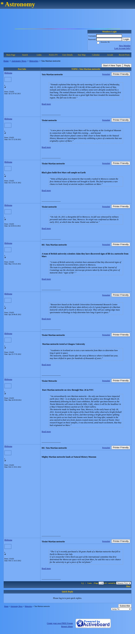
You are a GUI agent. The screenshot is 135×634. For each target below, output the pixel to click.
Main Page (10, 55)
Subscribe (125, 605)
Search (25, 55)
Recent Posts (124, 55)
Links (39, 55)
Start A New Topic (112, 65)
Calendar (96, 55)
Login (126, 39)
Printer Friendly (121, 74)
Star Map (81, 55)
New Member (125, 45)
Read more (46, 104)
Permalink (106, 74)
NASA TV (53, 55)
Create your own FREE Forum (60, 623)
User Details (67, 55)
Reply (127, 65)
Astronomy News (18, 61)
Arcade (110, 55)
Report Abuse (67, 626)
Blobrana (8, 73)
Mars (128, 586)
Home (6, 61)
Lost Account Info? (122, 48)
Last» (90, 583)
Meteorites (33, 61)
